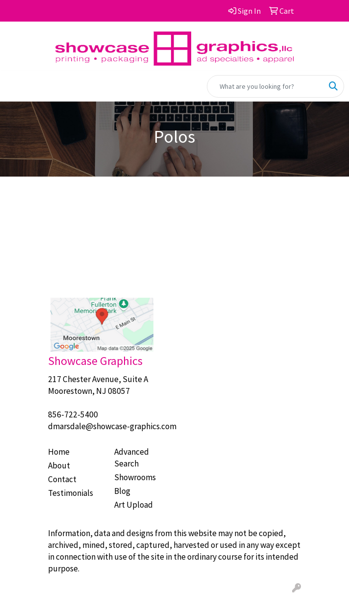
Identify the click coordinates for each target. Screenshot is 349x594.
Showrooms (135, 477)
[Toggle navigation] (15, 86)
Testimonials (70, 493)
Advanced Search (131, 457)
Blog (122, 491)
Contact (62, 479)
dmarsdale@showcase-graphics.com (112, 426)
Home (59, 451)
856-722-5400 (73, 414)
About (59, 465)
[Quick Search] (265, 86)
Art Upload (133, 504)
